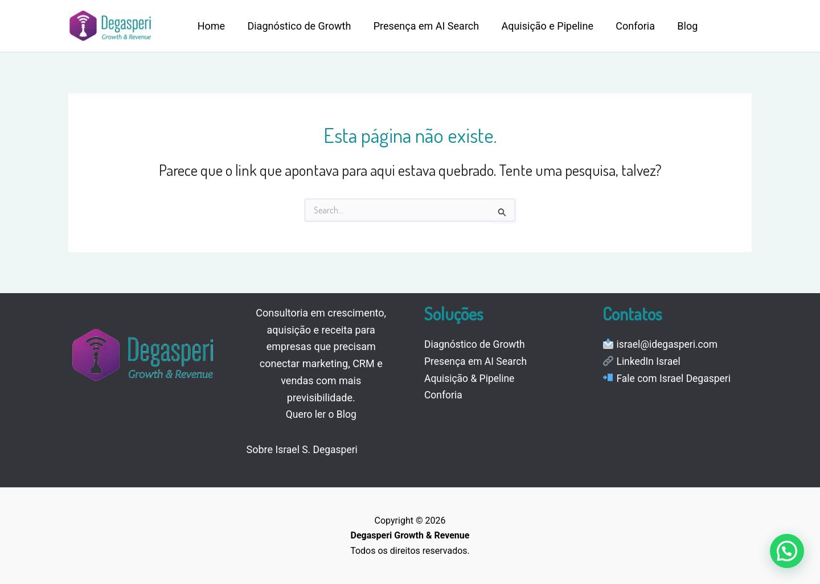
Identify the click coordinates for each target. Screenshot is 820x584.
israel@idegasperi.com (668, 344)
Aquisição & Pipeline (470, 378)
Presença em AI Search (421, 26)
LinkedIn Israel (649, 361)
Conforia (626, 26)
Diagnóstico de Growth (296, 26)
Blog (677, 26)
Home (210, 26)
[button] (787, 551)
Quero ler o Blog (321, 414)
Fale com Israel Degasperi (675, 378)
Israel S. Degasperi (318, 449)
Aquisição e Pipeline (541, 26)
